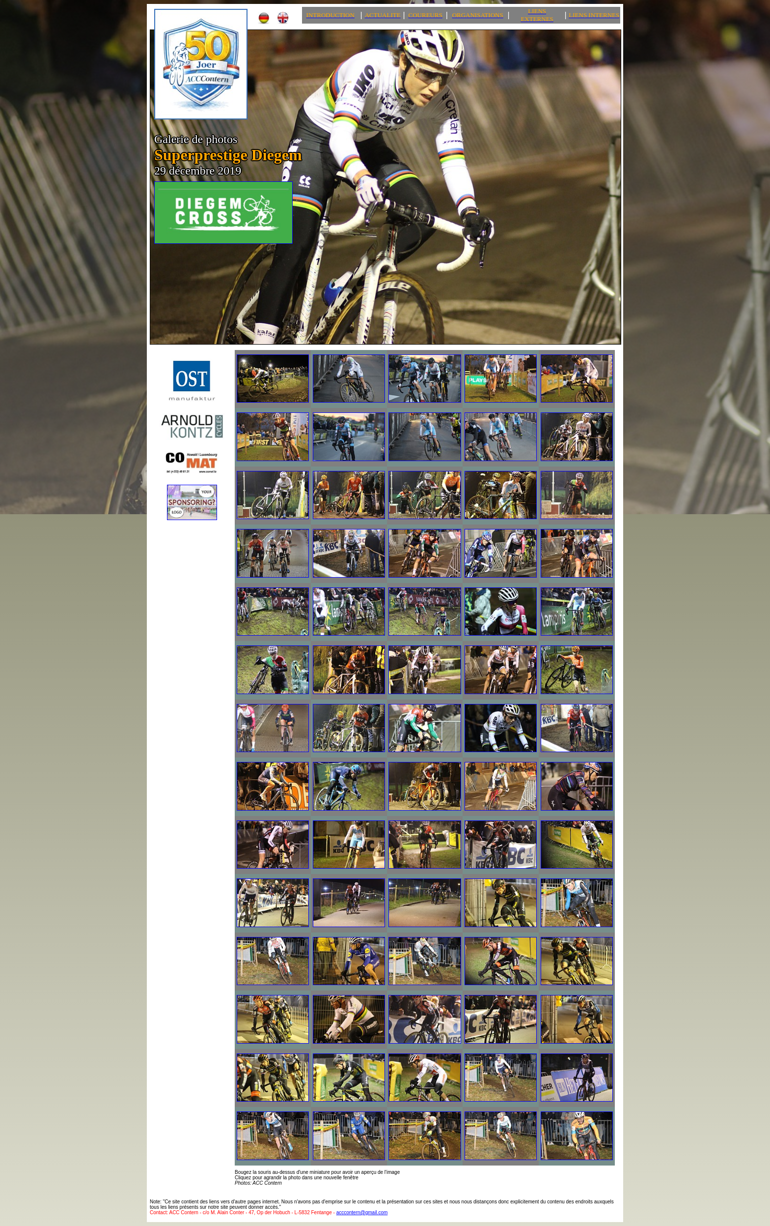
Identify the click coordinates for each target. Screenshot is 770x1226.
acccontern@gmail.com (362, 1212)
